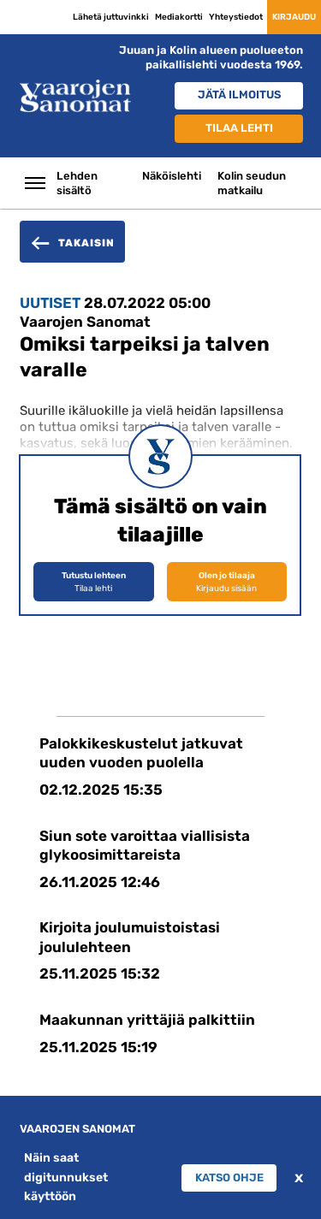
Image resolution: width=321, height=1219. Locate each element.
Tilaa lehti (239, 127)
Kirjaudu (294, 16)
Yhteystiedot (236, 16)
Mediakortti (179, 16)
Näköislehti (171, 175)
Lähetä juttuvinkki (111, 16)
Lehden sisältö (77, 183)
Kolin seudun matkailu (251, 183)
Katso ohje (229, 1177)
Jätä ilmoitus (239, 94)
